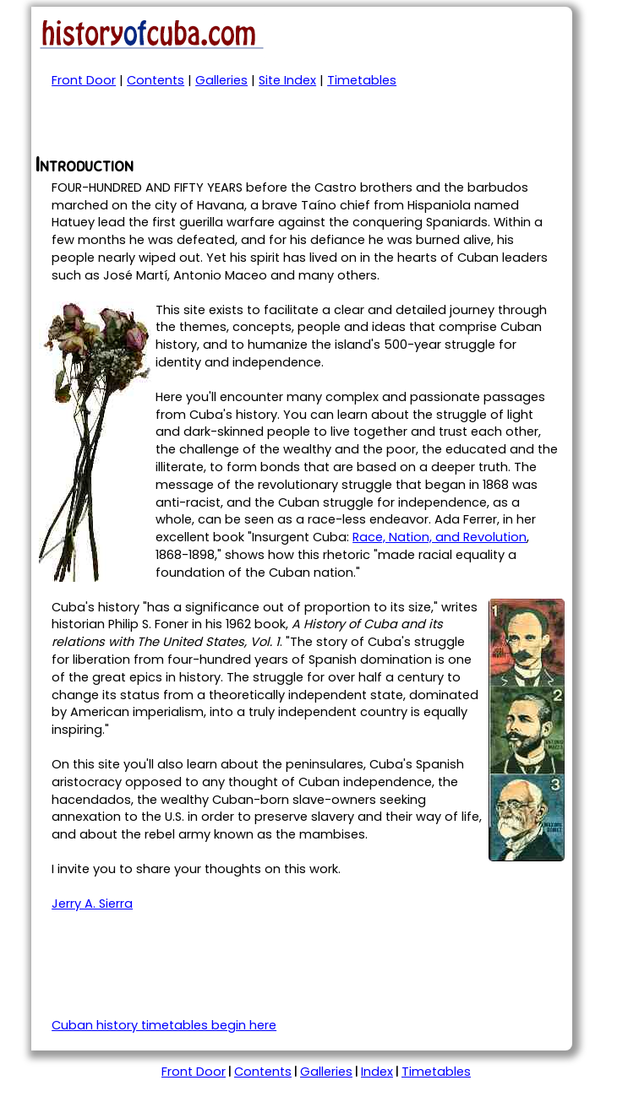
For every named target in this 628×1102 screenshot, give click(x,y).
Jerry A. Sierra (92, 903)
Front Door (84, 80)
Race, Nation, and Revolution (439, 537)
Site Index (287, 80)
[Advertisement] (232, 127)
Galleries (221, 80)
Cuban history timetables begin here (164, 1025)
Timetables (361, 80)
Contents (155, 80)
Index (377, 1071)
